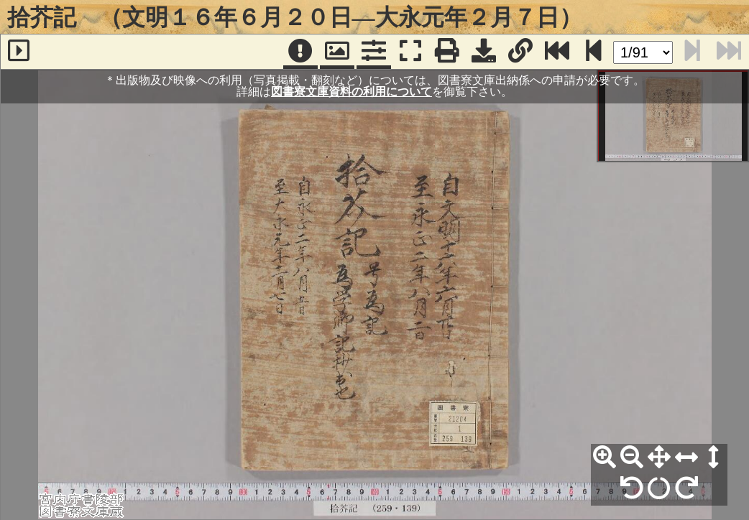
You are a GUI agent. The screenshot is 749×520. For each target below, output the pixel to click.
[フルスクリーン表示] (410, 51)
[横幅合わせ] (686, 457)
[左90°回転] (631, 488)
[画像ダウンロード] (484, 51)
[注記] (300, 51)
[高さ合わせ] (713, 457)
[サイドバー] (18, 51)
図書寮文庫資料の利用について (351, 91)
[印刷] (447, 51)
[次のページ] (593, 51)
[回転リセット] (659, 488)
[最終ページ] (557, 51)
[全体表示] (659, 457)
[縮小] (631, 457)
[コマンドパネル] (374, 51)
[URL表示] (520, 51)
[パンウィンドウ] (337, 51)
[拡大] (604, 457)
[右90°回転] (686, 488)
